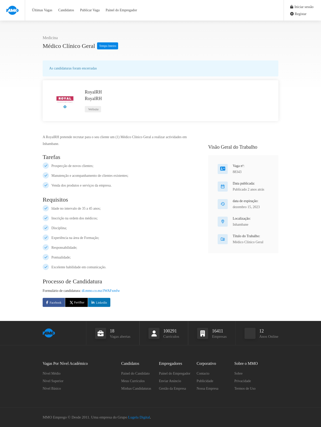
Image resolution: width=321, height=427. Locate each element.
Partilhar (77, 302)
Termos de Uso (245, 388)
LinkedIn (101, 302)
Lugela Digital (139, 417)
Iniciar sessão (301, 7)
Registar (298, 14)
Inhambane (240, 224)
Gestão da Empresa (172, 388)
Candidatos (66, 10)
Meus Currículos (133, 381)
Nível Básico (52, 388)
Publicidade (205, 381)
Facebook (55, 302)
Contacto (203, 373)
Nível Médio (51, 373)
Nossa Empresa (207, 388)
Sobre (238, 373)
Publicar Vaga (90, 10)
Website (93, 109)
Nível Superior (53, 381)
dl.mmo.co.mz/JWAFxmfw (101, 291)
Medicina (50, 38)
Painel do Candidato (135, 373)
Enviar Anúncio (170, 381)
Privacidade (242, 381)
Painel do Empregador (121, 10)
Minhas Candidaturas (136, 388)
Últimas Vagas (42, 10)
